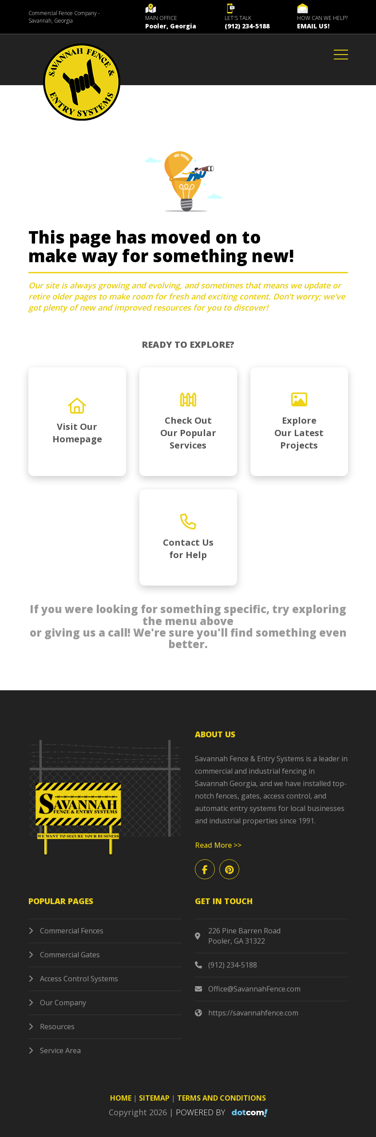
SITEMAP (154, 1098)
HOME (120, 1098)
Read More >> (218, 845)
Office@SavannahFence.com (248, 989)
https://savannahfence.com (246, 1013)
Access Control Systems (73, 979)
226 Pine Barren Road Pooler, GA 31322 (238, 936)
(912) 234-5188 (226, 965)
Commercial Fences (65, 931)
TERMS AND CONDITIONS (221, 1098)
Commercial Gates (64, 955)
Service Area (54, 1050)
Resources (51, 1026)
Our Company (57, 1002)
